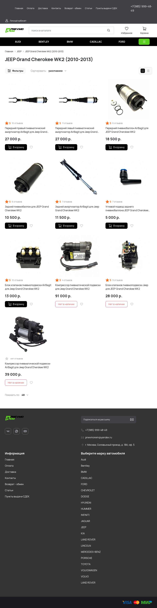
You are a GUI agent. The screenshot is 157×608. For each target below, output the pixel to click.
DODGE (85, 496)
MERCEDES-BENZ (91, 552)
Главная (9, 51)
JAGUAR (85, 521)
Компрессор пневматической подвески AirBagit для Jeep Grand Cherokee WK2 (27, 365)
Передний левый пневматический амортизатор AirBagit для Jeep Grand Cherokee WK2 (76, 130)
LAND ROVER (88, 539)
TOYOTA (85, 564)
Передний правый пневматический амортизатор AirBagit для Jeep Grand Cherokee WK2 (26, 130)
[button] (15, 71)
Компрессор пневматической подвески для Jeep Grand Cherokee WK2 (78, 286)
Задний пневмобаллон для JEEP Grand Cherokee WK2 (27, 208)
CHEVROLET (88, 490)
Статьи (9, 490)
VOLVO (85, 576)
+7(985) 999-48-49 (141, 8)
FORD (84, 484)
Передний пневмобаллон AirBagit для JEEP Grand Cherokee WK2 (126, 130)
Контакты (10, 478)
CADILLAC (86, 478)
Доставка (10, 472)
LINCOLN (86, 545)
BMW (84, 472)
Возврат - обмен (14, 484)
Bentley (85, 465)
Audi (83, 459)
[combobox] (71, 30)
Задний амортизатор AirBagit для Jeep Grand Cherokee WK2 (77, 208)
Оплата (9, 465)
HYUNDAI (86, 502)
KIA (83, 533)
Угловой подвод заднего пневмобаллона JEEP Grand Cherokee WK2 (126, 208)
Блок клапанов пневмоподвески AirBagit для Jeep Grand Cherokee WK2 (28, 286)
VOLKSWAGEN (89, 570)
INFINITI (85, 515)
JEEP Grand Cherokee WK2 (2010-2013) (44, 51)
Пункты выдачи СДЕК (17, 496)
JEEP (19, 51)
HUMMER (86, 508)
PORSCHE (86, 558)
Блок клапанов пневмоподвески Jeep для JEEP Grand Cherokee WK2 (126, 286)
